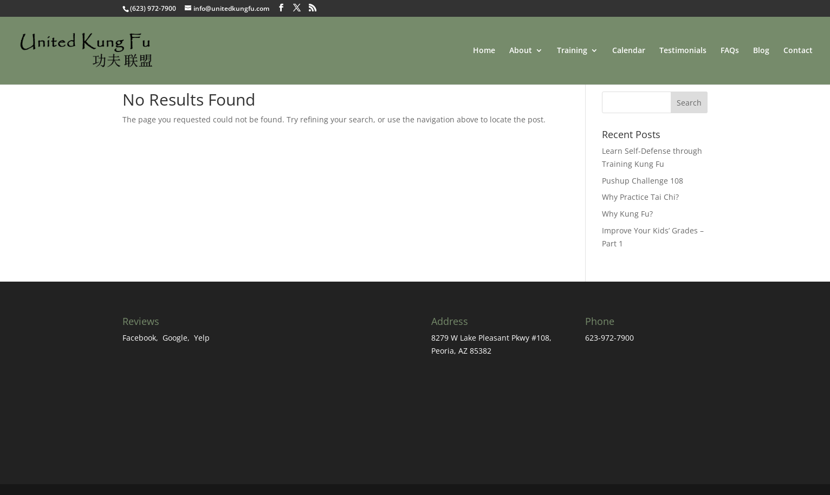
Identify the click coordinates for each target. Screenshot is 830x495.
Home (484, 51)
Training (572, 51)
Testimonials (682, 51)
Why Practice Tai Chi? (640, 197)
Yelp (202, 338)
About (520, 51)
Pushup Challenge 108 (642, 180)
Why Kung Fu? (627, 214)
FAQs (730, 51)
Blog (761, 51)
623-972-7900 (609, 338)
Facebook (139, 338)
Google (175, 338)
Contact (798, 51)
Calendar (628, 51)
